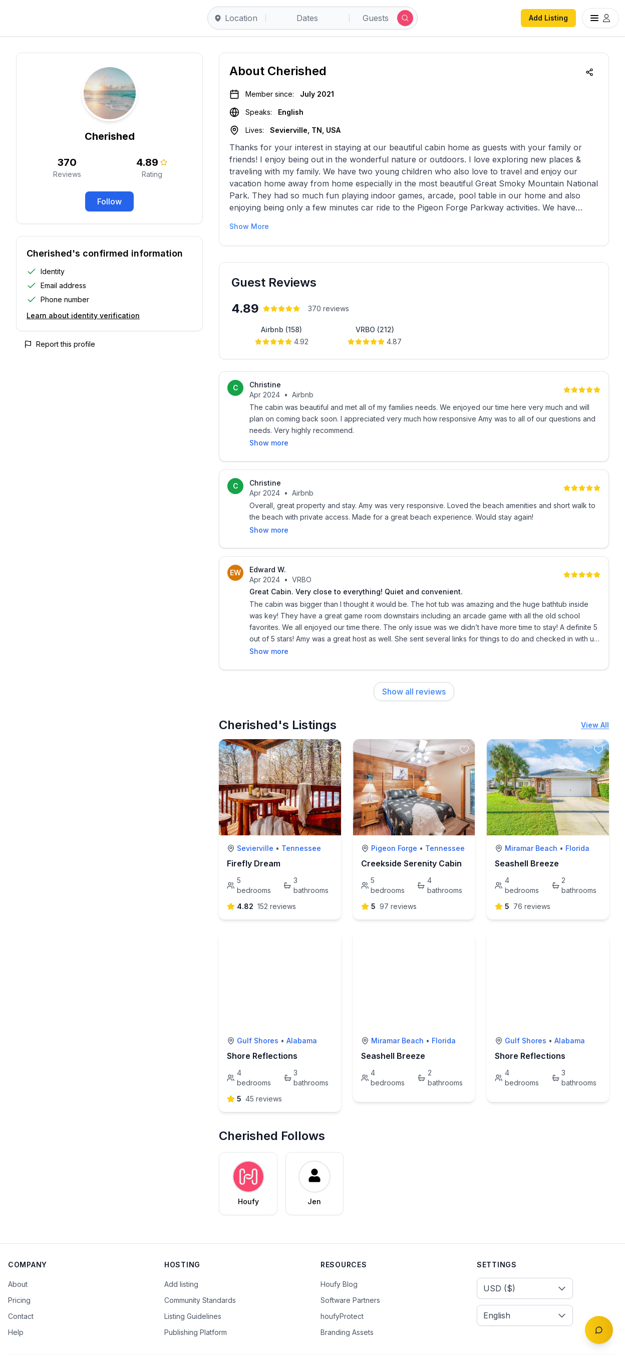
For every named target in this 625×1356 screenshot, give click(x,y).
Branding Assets (347, 1306)
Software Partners (350, 1274)
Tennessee (301, 822)
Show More (249, 226)
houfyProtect (342, 1290)
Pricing (19, 1274)
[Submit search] (405, 18)
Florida (577, 822)
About (18, 1258)
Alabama (301, 1015)
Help (16, 1306)
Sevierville (255, 822)
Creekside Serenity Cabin (411, 838)
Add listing (181, 1258)
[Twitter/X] (569, 1342)
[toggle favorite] (330, 724)
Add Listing (548, 18)
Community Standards (200, 1274)
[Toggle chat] (599, 1330)
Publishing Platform (195, 1306)
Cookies (170, 1342)
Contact (21, 1290)
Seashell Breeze (527, 838)
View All (595, 699)
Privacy (126, 1342)
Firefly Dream (253, 838)
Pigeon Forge (394, 822)
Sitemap (214, 1342)
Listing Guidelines (192, 1290)
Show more (268, 625)
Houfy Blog (339, 1258)
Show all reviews (414, 666)
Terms (86, 1342)
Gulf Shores (257, 1015)
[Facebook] (548, 1342)
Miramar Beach (531, 822)
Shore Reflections (262, 1030)
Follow (109, 201)
